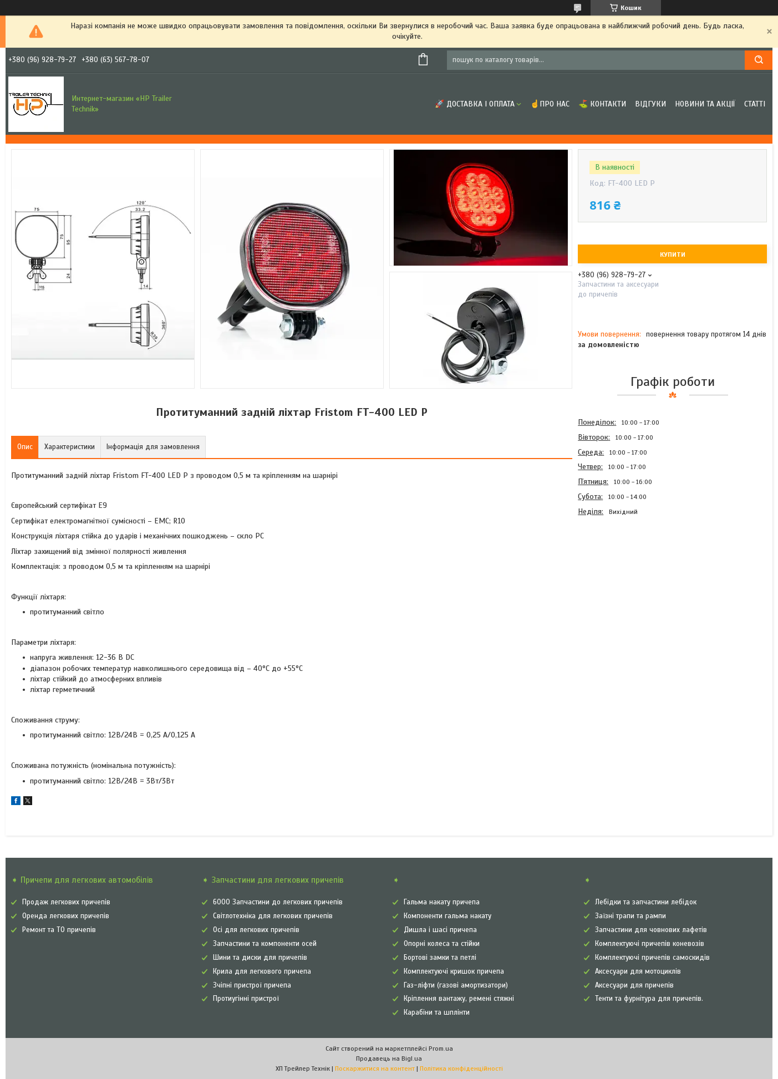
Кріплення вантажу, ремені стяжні (459, 998)
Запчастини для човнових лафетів (651, 929)
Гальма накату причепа (442, 902)
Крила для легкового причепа (262, 971)
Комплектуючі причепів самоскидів (652, 957)
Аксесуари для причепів (634, 985)
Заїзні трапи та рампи (630, 916)
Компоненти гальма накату (447, 916)
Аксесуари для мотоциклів (638, 971)
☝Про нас (549, 104)
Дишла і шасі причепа (440, 929)
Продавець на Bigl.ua (389, 1058)
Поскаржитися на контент (375, 1068)
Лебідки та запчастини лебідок (645, 902)
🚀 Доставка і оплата (475, 104)
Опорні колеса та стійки (442, 943)
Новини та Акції (705, 104)
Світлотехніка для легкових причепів (273, 916)
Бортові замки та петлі (440, 957)
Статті (754, 104)
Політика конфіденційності (461, 1068)
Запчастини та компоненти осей (265, 943)
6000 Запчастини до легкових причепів (278, 902)
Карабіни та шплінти (437, 1012)
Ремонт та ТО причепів (59, 929)
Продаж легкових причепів (66, 902)
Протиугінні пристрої (246, 998)
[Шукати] (758, 60)
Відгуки (650, 104)
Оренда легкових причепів (65, 916)
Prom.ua (441, 1048)
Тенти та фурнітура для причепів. (649, 998)
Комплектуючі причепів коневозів (649, 943)
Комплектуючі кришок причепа (454, 971)
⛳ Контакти (602, 104)
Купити (672, 254)
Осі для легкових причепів (256, 929)
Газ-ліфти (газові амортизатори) (456, 985)
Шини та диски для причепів (260, 957)
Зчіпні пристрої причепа (252, 985)
